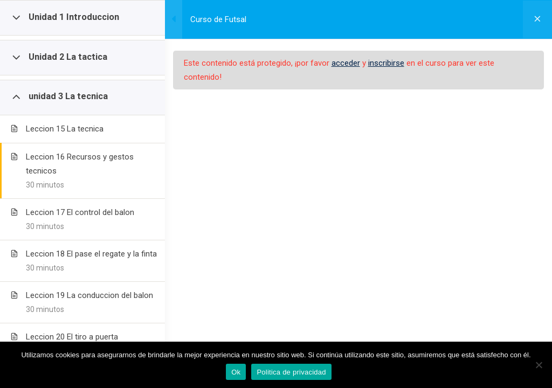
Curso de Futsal (242, 19)
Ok (235, 372)
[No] (538, 364)
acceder (369, 63)
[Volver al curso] (536, 19)
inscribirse (410, 63)
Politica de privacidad (291, 372)
